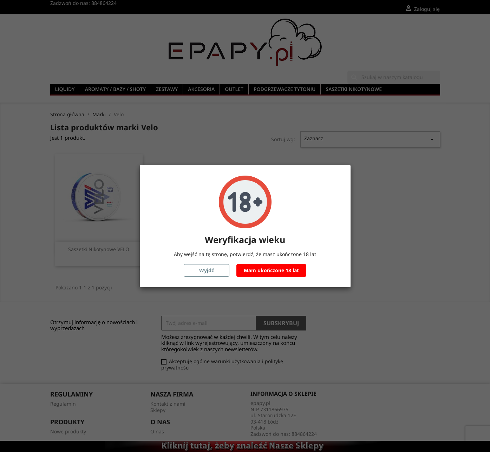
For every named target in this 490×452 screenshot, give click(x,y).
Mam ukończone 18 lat (271, 270)
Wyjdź (206, 270)
